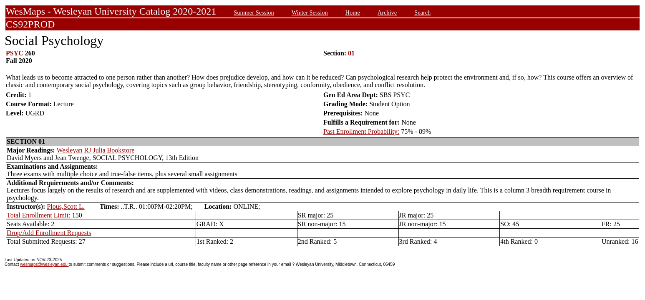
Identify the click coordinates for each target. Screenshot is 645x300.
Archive (387, 12)
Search (422, 12)
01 (351, 53)
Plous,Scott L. (65, 206)
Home (352, 12)
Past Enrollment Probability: (361, 131)
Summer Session (254, 12)
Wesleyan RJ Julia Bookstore (96, 150)
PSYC (14, 53)
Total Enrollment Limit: (39, 215)
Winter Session (310, 12)
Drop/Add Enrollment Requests (49, 232)
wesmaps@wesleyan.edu (44, 264)
